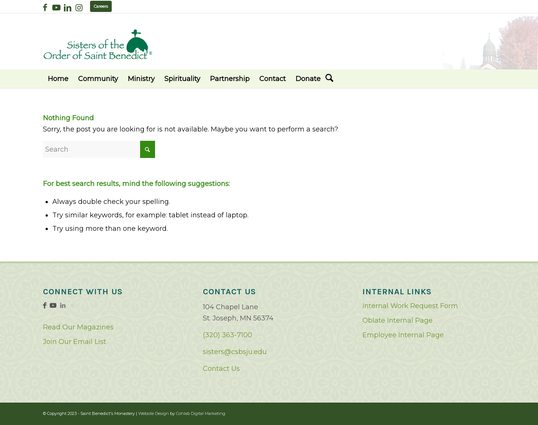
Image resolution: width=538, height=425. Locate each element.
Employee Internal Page (403, 335)
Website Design (153, 413)
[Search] (329, 78)
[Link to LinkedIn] (67, 7)
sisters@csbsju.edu (235, 352)
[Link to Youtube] (56, 7)
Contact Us (221, 368)
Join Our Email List (74, 342)
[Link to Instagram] (78, 7)
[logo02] (98, 44)
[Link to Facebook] (45, 7)
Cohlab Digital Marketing (200, 413)
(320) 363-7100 (227, 335)
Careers (101, 6)
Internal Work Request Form (410, 306)
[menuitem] (58, 78)
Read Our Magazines (78, 327)
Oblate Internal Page (397, 320)
